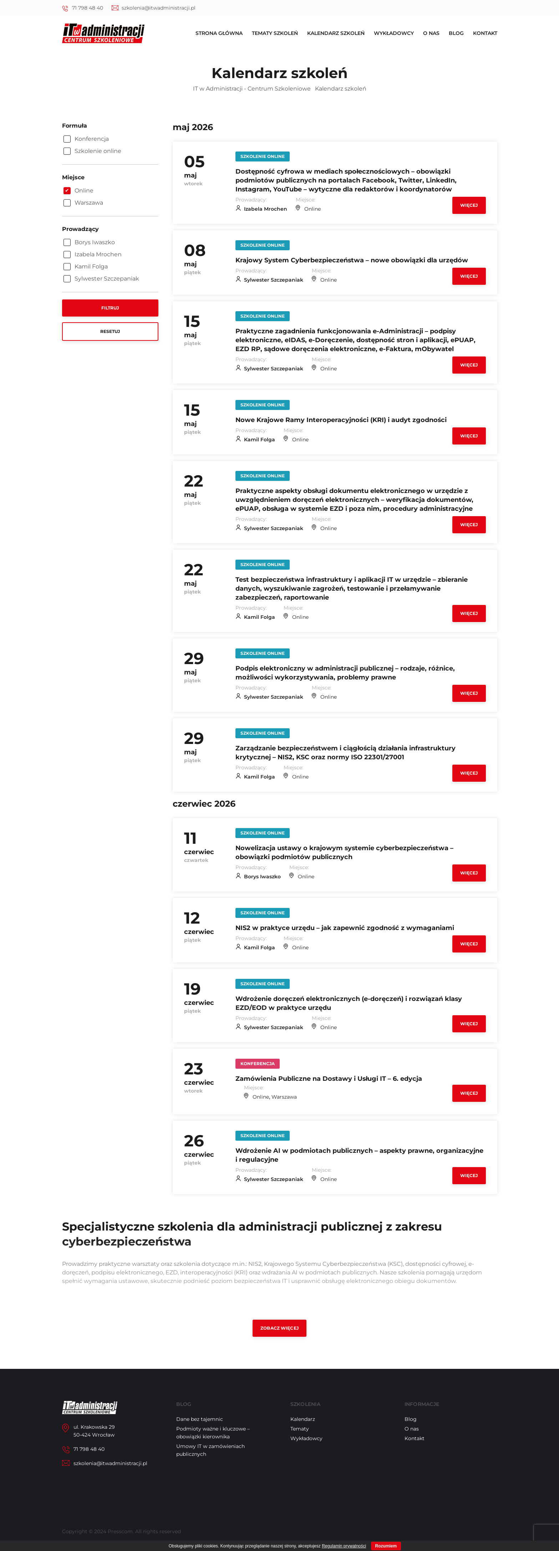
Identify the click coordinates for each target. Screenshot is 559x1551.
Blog (456, 33)
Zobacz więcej (279, 1328)
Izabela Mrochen (265, 209)
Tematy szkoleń (275, 33)
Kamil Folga (259, 439)
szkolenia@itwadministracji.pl (158, 8)
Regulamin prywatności (344, 1546)
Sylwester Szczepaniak (273, 280)
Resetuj (110, 331)
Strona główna (219, 33)
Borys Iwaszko (262, 876)
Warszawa (284, 1097)
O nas (431, 33)
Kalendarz (302, 1419)
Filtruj (110, 307)
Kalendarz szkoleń (336, 33)
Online (312, 209)
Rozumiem (386, 1546)
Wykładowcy (394, 33)
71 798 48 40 (87, 8)
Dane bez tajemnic (199, 1419)
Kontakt (485, 33)
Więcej (469, 205)
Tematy (299, 1429)
